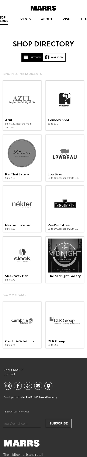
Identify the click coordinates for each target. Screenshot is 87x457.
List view (33, 57)
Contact (9, 374)
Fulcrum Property (46, 397)
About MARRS (13, 370)
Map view (54, 57)
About (46, 19)
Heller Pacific (26, 397)
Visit (67, 19)
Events (24, 19)
